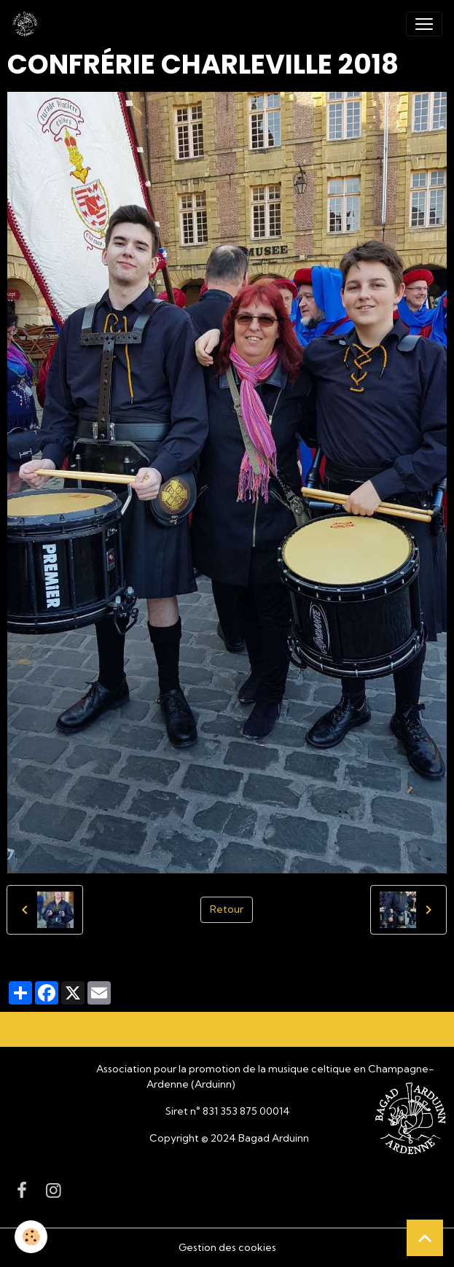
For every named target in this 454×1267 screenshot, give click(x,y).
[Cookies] (31, 1236)
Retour (226, 909)
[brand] (28, 24)
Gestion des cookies (227, 1247)
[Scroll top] (425, 1238)
